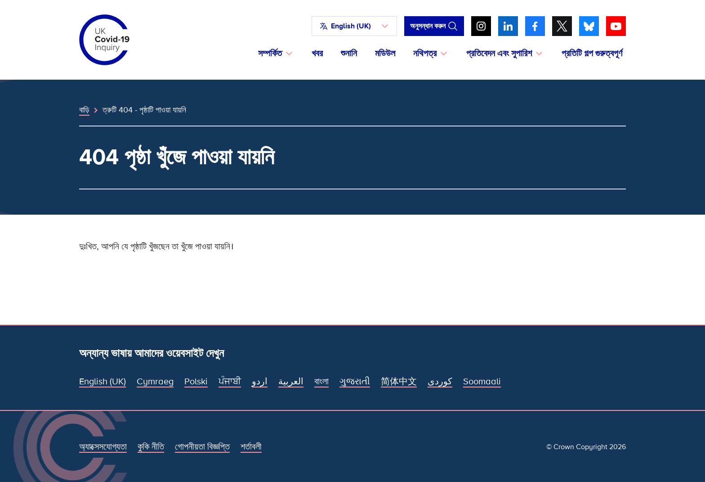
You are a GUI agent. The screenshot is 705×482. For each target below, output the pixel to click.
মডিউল (385, 53)
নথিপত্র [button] (425, 53)
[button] (354, 26)
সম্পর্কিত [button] (270, 53)
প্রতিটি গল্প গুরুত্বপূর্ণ (592, 53)
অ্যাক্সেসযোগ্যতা (103, 446)
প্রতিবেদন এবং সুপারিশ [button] (499, 53)
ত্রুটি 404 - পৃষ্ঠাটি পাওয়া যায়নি (144, 110)
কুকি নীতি (151, 446)
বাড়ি (84, 110)
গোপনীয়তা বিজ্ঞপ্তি (202, 446)
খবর (317, 53)
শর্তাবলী (251, 446)
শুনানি (349, 53)
